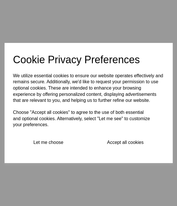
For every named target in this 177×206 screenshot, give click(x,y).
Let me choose (48, 142)
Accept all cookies (125, 142)
